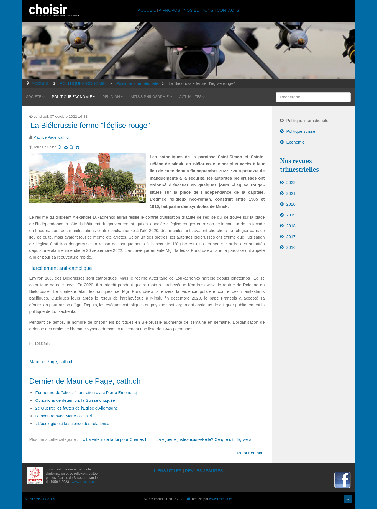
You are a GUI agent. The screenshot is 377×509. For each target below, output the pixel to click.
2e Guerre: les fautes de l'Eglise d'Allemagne (76, 408)
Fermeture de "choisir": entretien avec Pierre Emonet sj (86, 392)
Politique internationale (307, 120)
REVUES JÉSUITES (204, 470)
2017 (291, 236)
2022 (291, 182)
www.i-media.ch (221, 499)
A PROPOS (169, 10)
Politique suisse (300, 131)
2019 (291, 215)
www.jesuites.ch (84, 482)
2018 (291, 225)
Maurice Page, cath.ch (51, 137)
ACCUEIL (147, 10)
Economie (295, 142)
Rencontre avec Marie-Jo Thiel (63, 415)
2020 (291, 204)
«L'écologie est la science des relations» (72, 423)
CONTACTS (228, 10)
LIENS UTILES (168, 470)
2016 (291, 247)
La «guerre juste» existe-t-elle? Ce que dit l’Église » (203, 439)
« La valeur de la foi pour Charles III (115, 439)
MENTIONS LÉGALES (40, 498)
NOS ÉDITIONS (199, 10)
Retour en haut (251, 453)
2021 (291, 193)
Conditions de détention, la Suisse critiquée (75, 400)
